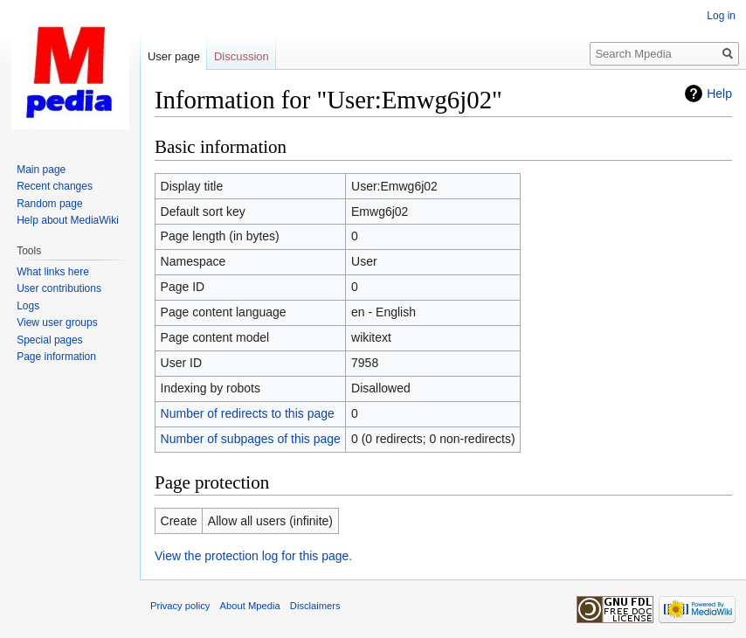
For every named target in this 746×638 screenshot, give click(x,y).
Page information (56, 356)
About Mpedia (250, 605)
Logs (28, 306)
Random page (49, 204)
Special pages (49, 340)
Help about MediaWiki (68, 220)
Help (719, 94)
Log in (721, 16)
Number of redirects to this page (248, 413)
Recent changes (55, 186)
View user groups (57, 322)
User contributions (59, 288)
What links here (53, 272)
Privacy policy (180, 605)
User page (174, 56)
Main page (41, 169)
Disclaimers (315, 605)
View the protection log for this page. (253, 556)
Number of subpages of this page (251, 439)
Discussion (241, 56)
